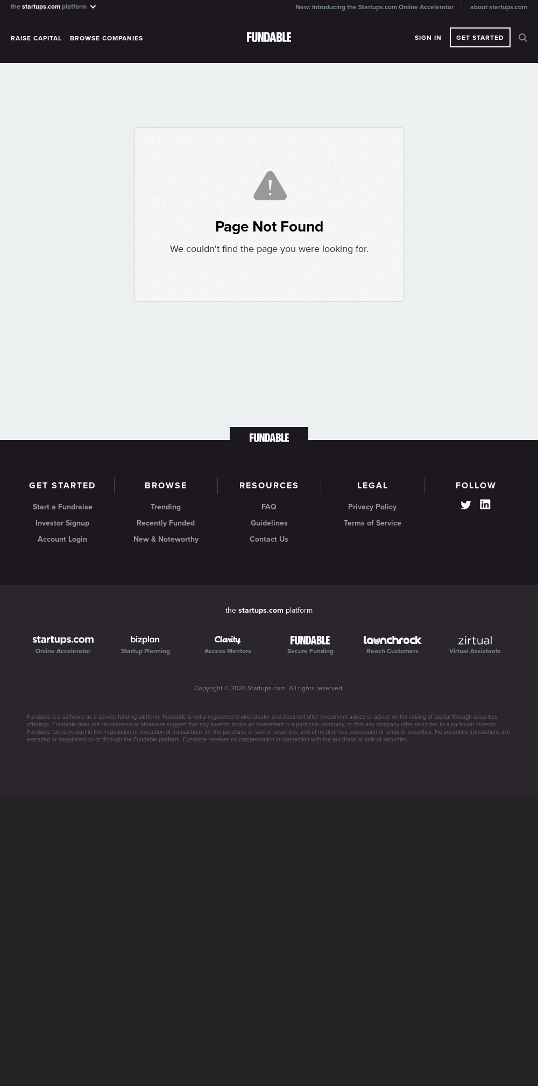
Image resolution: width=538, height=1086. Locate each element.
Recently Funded (166, 523)
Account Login (62, 539)
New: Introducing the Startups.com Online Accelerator (374, 7)
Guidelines (269, 523)
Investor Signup (62, 523)
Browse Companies (106, 38)
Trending (166, 507)
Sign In (428, 37)
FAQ (269, 507)
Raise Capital (36, 38)
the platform (54, 6)
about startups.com (498, 7)
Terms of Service (372, 523)
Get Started (480, 37)
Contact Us (269, 539)
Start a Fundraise (63, 507)
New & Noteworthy (166, 539)
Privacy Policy (372, 507)
